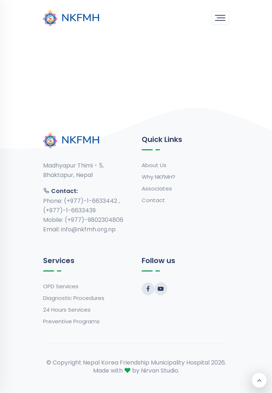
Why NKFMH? (158, 177)
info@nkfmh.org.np (88, 229)
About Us (154, 165)
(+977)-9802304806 (94, 220)
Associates (157, 188)
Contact (153, 200)
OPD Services (60, 286)
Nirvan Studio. (160, 370)
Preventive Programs (71, 321)
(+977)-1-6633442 (91, 201)
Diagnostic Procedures (73, 298)
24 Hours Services (67, 309)
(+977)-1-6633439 (69, 210)
